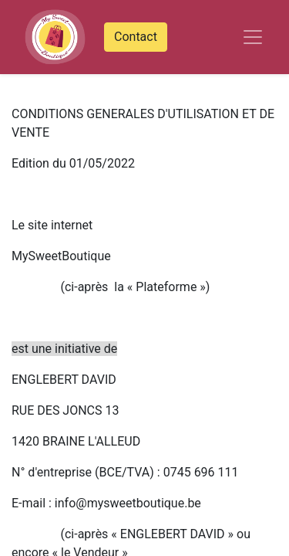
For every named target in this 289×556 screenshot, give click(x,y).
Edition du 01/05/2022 (73, 163)
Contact (135, 36)
